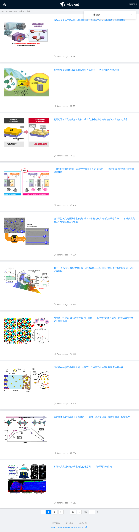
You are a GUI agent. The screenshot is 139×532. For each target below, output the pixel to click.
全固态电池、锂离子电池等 (18, 11)
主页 (3, 11)
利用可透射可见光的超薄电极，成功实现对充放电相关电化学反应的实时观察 (91, 119)
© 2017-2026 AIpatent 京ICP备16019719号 (69, 527)
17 (73, 512)
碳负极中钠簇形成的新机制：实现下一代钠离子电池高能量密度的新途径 (88, 367)
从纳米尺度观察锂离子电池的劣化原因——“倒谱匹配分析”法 (83, 466)
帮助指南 (69, 523)
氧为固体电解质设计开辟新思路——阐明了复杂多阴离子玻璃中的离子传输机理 (92, 417)
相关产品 (83, 523)
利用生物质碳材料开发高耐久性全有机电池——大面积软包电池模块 (86, 70)
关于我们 (56, 523)
